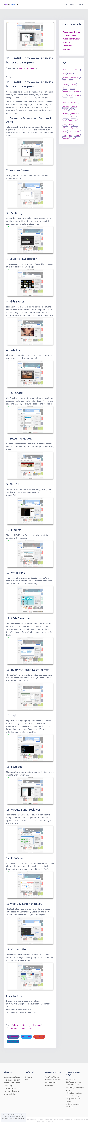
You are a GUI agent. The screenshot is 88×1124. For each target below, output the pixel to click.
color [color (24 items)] (64, 81)
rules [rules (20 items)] (64, 120)
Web (30, 1029)
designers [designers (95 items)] (65, 91)
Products (73, 4)
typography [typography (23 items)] (74, 128)
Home (64, 4)
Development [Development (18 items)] (75, 91)
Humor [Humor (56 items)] (65, 99)
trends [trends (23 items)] (71, 124)
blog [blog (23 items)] (64, 73)
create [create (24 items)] (71, 81)
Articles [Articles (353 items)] (77, 70)
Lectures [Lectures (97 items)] (74, 106)
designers (36, 1025)
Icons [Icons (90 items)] (71, 99)
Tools (23, 1029)
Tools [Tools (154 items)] (64, 124)
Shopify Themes (70, 35)
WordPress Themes (71, 32)
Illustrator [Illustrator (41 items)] (66, 106)
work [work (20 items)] (73, 139)
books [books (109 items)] (70, 73)
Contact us (28, 1077)
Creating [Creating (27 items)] (65, 84)
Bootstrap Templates (52, 1080)
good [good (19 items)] (70, 95)
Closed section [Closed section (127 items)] (75, 77)
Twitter (26, 1037)
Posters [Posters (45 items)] (73, 117)
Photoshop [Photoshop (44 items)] (74, 113)
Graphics (67, 49)
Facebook (13, 1037)
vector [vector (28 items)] (71, 131)
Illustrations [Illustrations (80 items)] (74, 102)
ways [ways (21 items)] (64, 135)
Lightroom (49, 1085)
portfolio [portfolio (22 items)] (65, 117)
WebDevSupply (29, 68)
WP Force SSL (71, 1079)
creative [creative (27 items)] (73, 84)
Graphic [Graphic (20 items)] (77, 95)
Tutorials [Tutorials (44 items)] (65, 128)
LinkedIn (13, 1041)
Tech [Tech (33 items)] (70, 120)
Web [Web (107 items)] (70, 135)
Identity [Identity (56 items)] (65, 102)
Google (39, 1037)
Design (26, 1025)
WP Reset (69, 1107)
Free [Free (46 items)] (64, 95)
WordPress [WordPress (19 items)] (66, 139)
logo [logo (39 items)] (72, 110)
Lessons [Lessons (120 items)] (65, 110)
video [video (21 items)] (78, 131)
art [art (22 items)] (71, 70)
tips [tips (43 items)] (76, 120)
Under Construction (73, 1104)
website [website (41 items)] (77, 135)
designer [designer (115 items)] (72, 88)
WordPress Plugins (71, 39)
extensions (12, 1029)
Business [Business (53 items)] (65, 77)
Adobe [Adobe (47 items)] (65, 70)
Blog (81, 4)
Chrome (16, 1025)
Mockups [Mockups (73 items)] (65, 113)
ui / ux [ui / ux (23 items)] (65, 131)
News (20, 68)
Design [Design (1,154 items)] (65, 88)
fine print (12, 1116)
